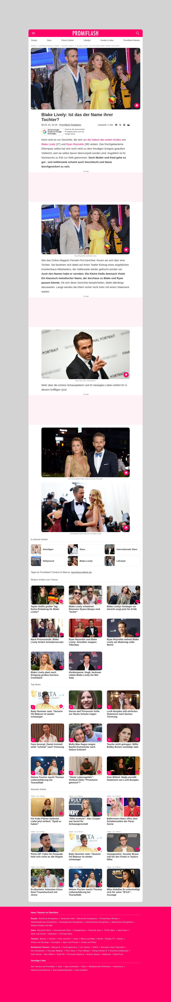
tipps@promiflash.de (81, 572)
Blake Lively (48, 144)
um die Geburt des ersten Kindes (102, 139)
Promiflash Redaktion (70, 125)
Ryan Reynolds (75, 144)
